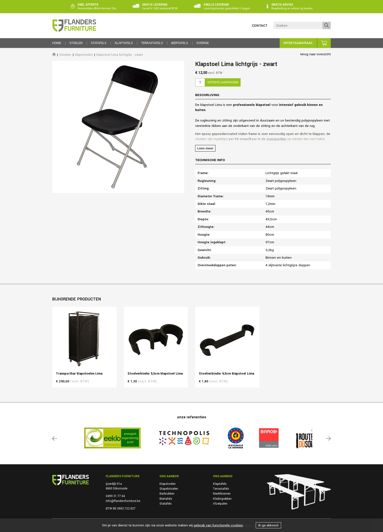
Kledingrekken (222, 499)
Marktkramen (222, 493)
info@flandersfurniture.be (123, 501)
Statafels (166, 503)
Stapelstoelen (169, 489)
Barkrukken (167, 493)
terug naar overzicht (315, 54)
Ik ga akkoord (268, 525)
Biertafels (166, 499)
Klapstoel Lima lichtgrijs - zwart (119, 54)
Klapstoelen (84, 54)
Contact (259, 25)
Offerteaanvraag (297, 43)
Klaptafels (220, 484)
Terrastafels (221, 489)
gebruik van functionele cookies (218, 525)
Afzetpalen (220, 503)
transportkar (276, 139)
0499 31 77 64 (115, 496)
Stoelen (65, 54)
